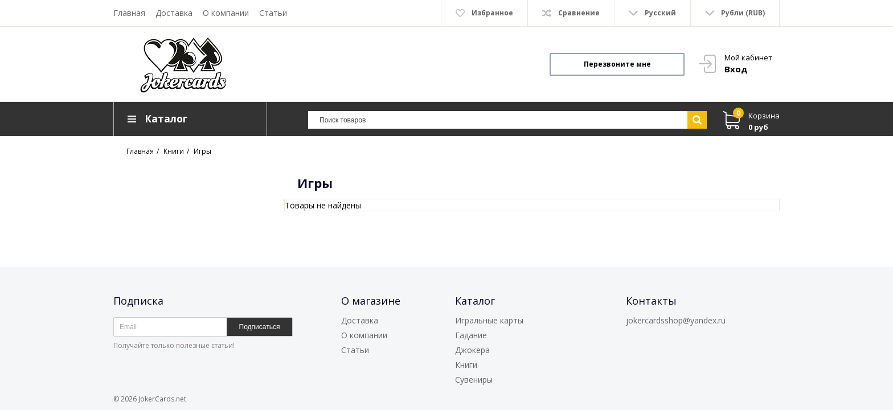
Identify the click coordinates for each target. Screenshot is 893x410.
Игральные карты (489, 320)
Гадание (471, 335)
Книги (466, 364)
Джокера (472, 350)
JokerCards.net (162, 399)
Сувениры (474, 379)
